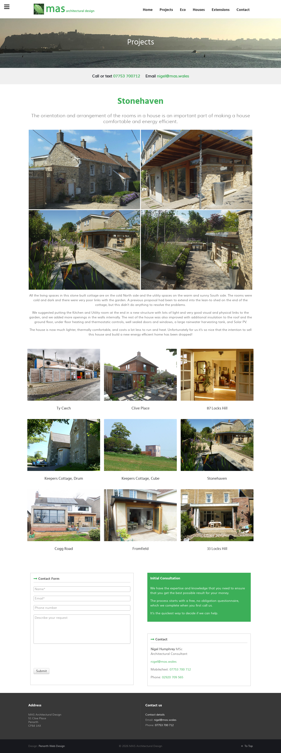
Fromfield (140, 549)
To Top (246, 746)
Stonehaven (217, 478)
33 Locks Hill (217, 549)
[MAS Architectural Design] (64, 9)
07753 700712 (126, 76)
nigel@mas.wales (173, 76)
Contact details (155, 715)
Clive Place (140, 408)
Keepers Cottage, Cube (140, 478)
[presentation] (63, 655)
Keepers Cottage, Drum (63, 478)
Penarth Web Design (52, 746)
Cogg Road (64, 549)
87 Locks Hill (217, 408)
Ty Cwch (64, 408)
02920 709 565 (172, 677)
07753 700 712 (180, 669)
